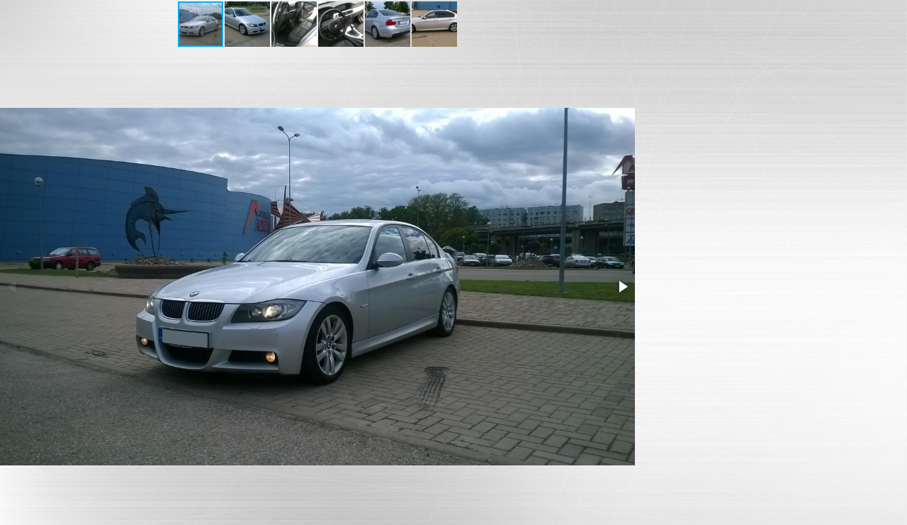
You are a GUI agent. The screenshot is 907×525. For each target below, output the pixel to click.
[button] (248, 24)
